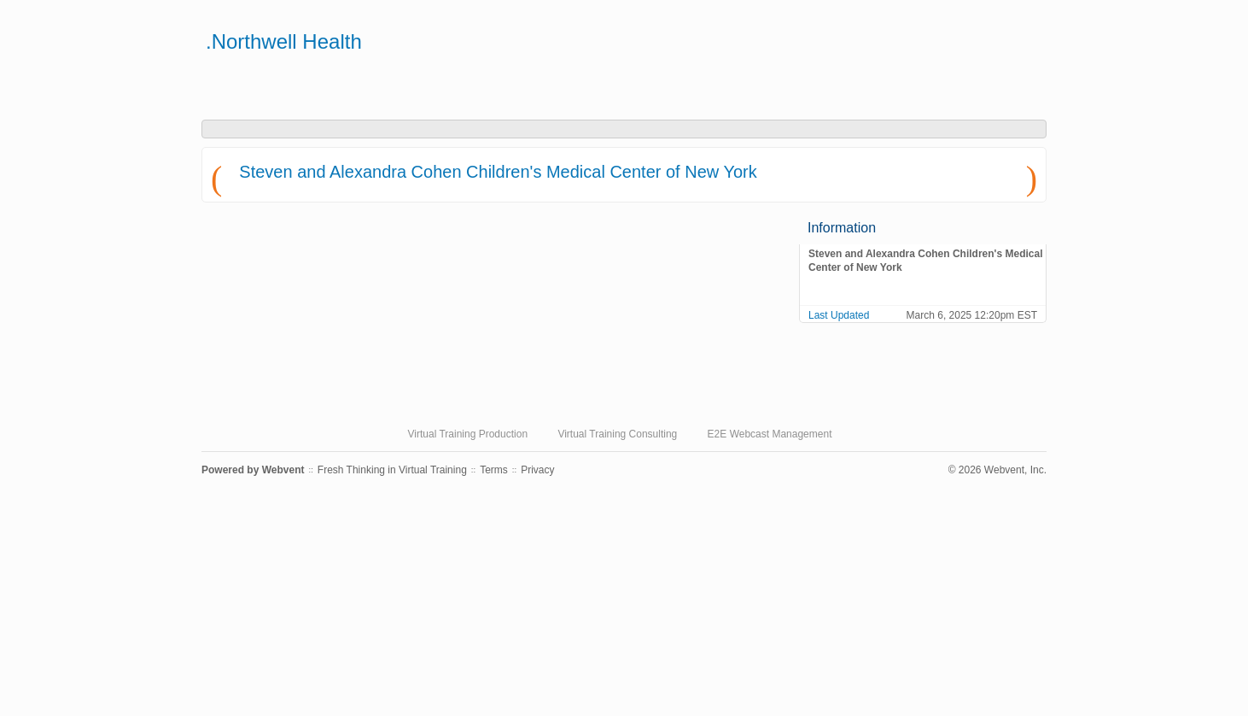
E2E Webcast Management (770, 434)
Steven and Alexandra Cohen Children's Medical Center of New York (497, 171)
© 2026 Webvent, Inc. (997, 470)
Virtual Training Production (468, 434)
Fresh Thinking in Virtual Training (392, 470)
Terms (494, 470)
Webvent (283, 470)
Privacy (537, 470)
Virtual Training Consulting (617, 434)
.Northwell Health (284, 41)
